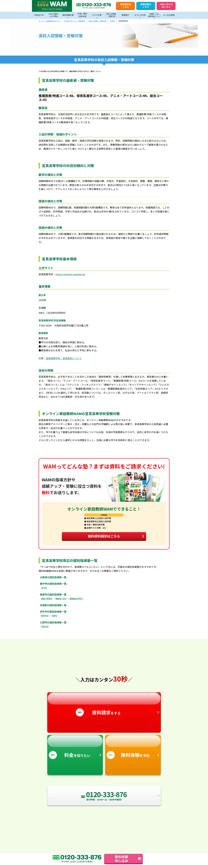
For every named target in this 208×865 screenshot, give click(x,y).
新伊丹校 (45, 618)
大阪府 (112, 21)
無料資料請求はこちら (114, 537)
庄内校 (44, 590)
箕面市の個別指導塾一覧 (53, 597)
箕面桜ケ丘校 (61, 600)
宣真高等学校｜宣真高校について (64, 358)
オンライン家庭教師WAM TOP (49, 21)
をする (104, 707)
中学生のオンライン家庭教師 (74, 21)
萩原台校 (45, 628)
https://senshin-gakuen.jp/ (70, 274)
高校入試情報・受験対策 (97, 21)
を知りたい (75, 749)
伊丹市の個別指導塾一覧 (53, 614)
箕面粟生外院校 (76, 600)
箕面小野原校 (46, 600)
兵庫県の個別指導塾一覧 (53, 607)
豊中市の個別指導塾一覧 (53, 586)
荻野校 (54, 618)
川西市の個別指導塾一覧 (53, 624)
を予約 (133, 749)
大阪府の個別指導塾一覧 (53, 579)
